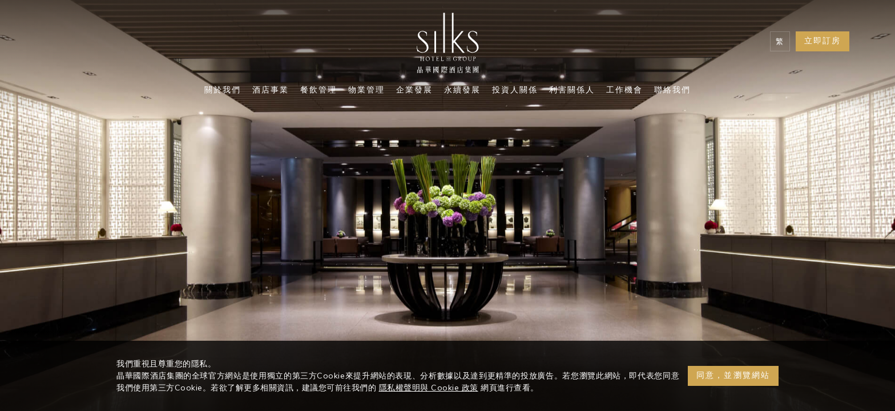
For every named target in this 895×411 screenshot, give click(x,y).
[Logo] (447, 45)
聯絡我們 (672, 91)
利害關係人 (572, 91)
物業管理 (366, 91)
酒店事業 (270, 91)
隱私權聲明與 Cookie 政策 (428, 387)
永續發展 (462, 91)
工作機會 (624, 91)
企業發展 (414, 91)
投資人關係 (515, 91)
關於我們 (222, 91)
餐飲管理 (318, 91)
